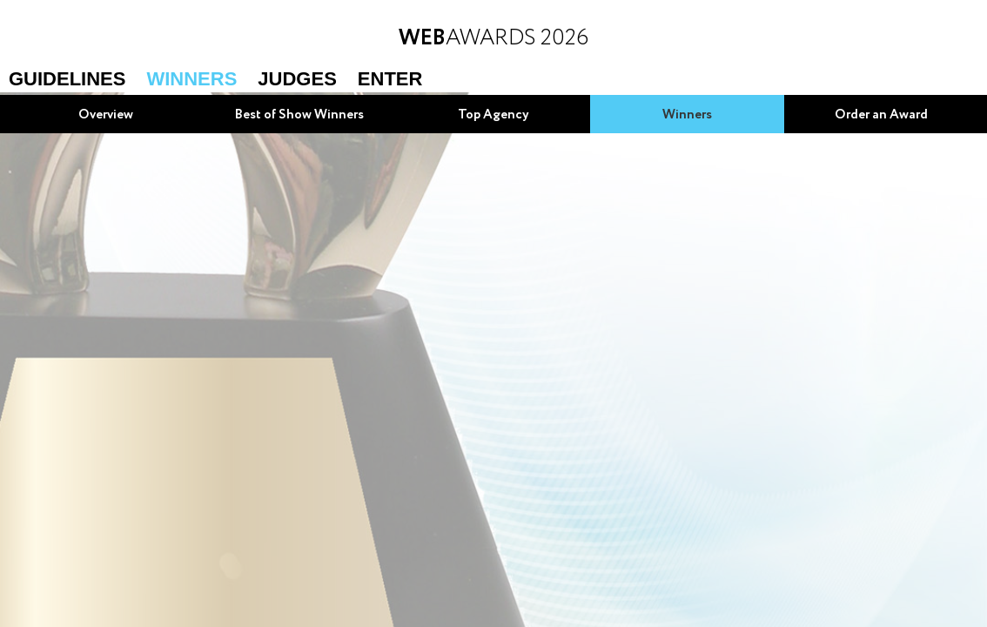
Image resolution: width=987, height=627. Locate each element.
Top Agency (493, 115)
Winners (191, 79)
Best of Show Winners (299, 115)
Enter (390, 79)
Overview (105, 115)
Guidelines (67, 79)
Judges (297, 79)
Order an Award (881, 115)
